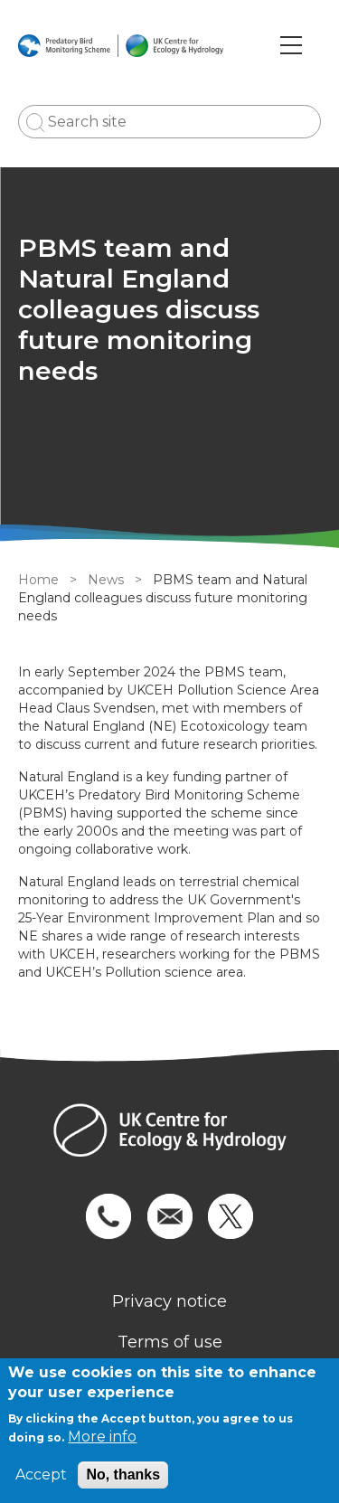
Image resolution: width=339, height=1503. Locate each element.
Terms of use (170, 1342)
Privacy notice (169, 1301)
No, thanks (123, 1474)
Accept (41, 1474)
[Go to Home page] (120, 45)
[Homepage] (169, 1132)
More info (102, 1436)
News (106, 580)
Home (38, 580)
